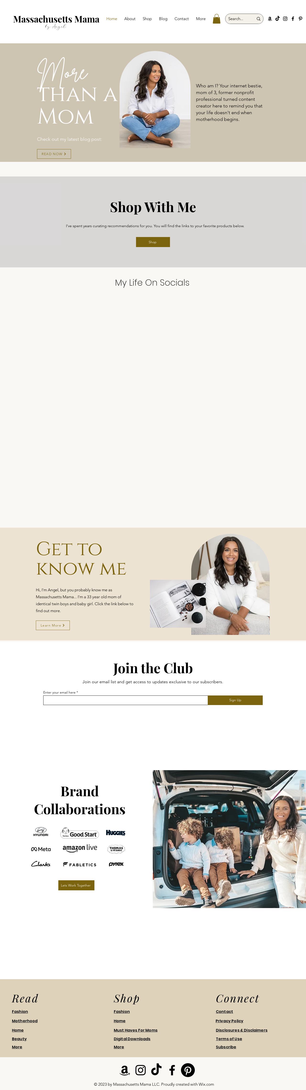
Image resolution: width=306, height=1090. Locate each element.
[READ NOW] (54, 154)
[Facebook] (293, 19)
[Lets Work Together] (76, 885)
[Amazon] (270, 19)
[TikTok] (277, 19)
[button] (217, 19)
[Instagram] (285, 19)
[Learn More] (53, 625)
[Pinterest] (300, 19)
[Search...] (237, 19)
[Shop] (153, 242)
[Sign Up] (235, 700)
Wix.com (206, 1084)
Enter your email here (59, 692)
